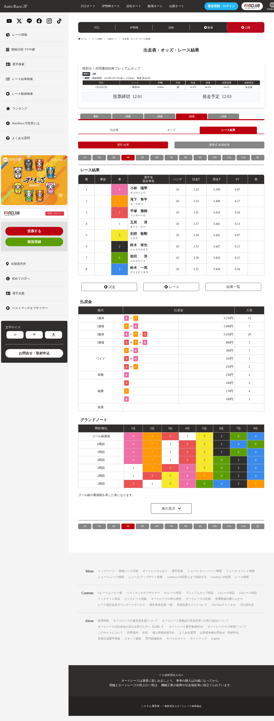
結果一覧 (233, 292)
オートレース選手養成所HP (186, 631)
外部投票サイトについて (192, 609)
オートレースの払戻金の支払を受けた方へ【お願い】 (131, 631)
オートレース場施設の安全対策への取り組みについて (195, 625)
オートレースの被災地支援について (135, 625)
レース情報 (98, 39)
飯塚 (208, 27)
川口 (97, 27)
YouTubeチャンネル (224, 609)
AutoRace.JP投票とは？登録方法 (186, 582)
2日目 (128, 116)
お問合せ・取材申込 (34, 353)
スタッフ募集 (132, 643)
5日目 (223, 116)
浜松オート (126, 6)
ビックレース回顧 (135, 604)
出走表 (114, 130)
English (215, 643)
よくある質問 (187, 637)
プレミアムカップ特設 (200, 598)
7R (171, 159)
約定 (145, 637)
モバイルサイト (176, 643)
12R (243, 159)
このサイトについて (110, 637)
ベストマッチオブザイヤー (143, 598)
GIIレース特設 (248, 598)
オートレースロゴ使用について (226, 631)
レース (171, 292)
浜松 (171, 27)
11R (228, 159)
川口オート (80, 6)
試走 (109, 292)
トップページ (106, 576)
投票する (34, 231)
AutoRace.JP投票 (221, 582)
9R (200, 159)
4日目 (191, 116)
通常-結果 (123, 146)
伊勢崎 (134, 27)
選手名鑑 (177, 576)
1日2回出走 (247, 609)
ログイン (213, 6)
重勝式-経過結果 (219, 146)
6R (157, 159)
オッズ (171, 130)
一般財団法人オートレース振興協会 (182, 711)
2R (99, 159)
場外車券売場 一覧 (160, 609)
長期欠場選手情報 (109, 643)
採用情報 (103, 625)
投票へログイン (54, 213)
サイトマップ (198, 643)
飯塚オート (147, 6)
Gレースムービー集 (110, 598)
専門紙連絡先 (153, 643)
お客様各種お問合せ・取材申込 (219, 637)
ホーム (83, 39)
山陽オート (168, 6)
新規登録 (34, 242)
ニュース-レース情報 (111, 582)
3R (113, 159)
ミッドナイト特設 (109, 604)
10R (214, 159)
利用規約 (132, 637)
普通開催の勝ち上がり (229, 604)
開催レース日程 (128, 576)
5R (142, 159)
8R (185, 159)
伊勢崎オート (103, 6)
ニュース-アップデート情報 (145, 582)
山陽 (245, 27)
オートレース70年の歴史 (166, 604)
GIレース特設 (226, 598)
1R (84, 159)
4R (128, 159)
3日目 (159, 116)
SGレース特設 (173, 598)
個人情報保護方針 (163, 637)
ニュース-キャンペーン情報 (204, 576)
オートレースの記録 (198, 604)
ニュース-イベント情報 (240, 576)
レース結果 (228, 130)
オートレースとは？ (155, 576)
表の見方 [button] (169, 513)
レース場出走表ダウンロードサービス (121, 609)
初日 (95, 116)
